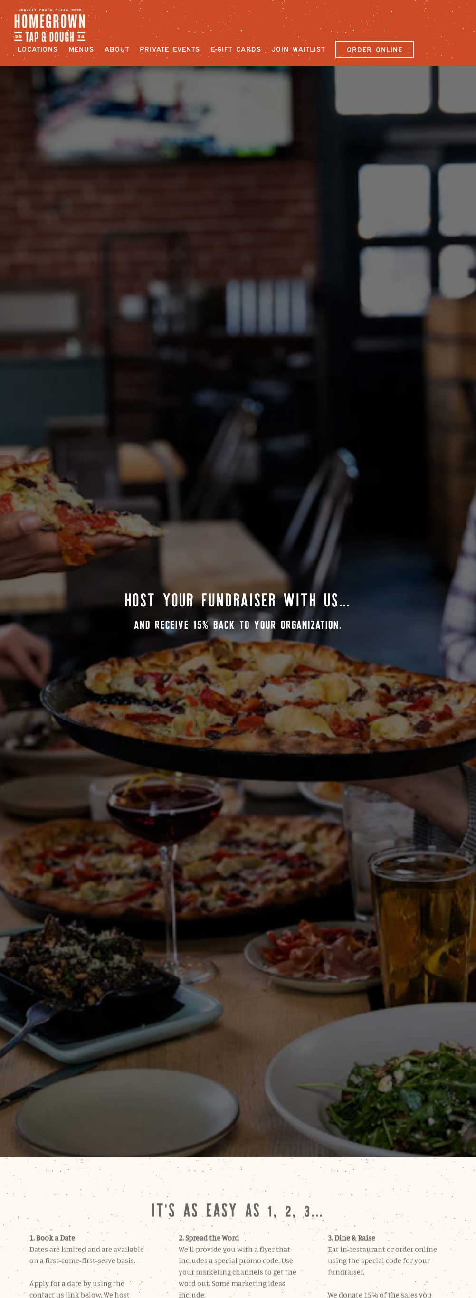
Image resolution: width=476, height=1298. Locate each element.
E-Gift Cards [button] (236, 49)
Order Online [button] (374, 49)
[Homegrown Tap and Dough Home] (55, 24)
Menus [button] (81, 49)
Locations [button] (38, 49)
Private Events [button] (170, 49)
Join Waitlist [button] (298, 49)
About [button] (117, 49)
